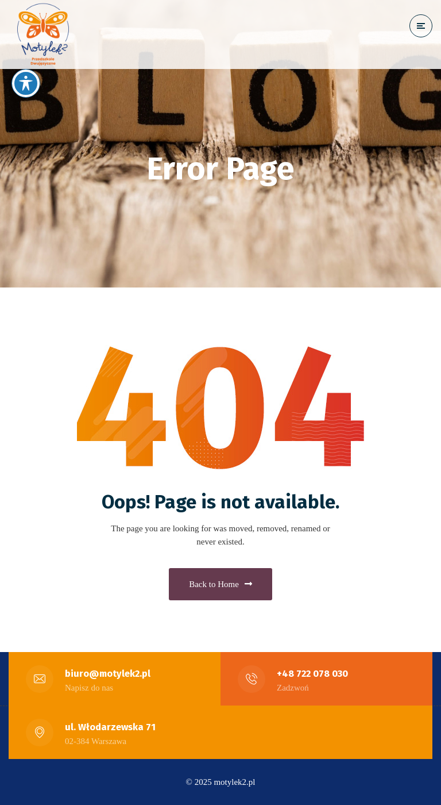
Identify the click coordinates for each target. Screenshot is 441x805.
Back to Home (220, 584)
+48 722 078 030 (312, 673)
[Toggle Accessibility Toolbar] (26, 83)
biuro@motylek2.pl (107, 673)
